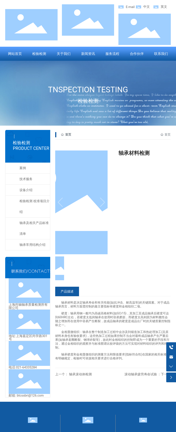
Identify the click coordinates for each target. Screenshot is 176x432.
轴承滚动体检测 (80, 374)
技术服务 (25, 179)
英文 (164, 7)
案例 (22, 168)
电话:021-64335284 (23, 367)
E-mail (130, 7)
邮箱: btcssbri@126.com (26, 395)
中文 (146, 7)
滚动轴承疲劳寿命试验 (141, 374)
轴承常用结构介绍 (32, 245)
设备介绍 (25, 190)
